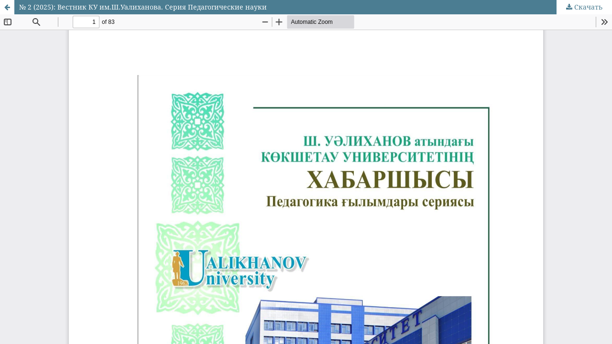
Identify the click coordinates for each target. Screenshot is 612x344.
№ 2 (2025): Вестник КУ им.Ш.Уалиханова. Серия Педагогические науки (143, 6)
